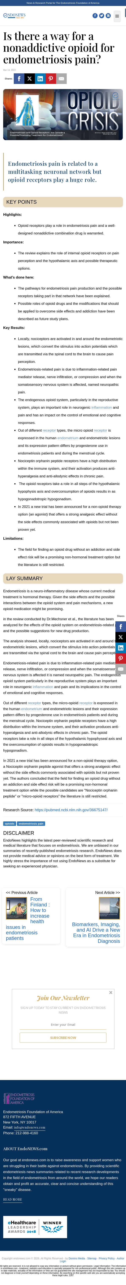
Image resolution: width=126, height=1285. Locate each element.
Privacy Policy (107, 1258)
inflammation (101, 408)
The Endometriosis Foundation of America (77, 3)
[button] (63, 998)
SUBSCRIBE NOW (63, 1038)
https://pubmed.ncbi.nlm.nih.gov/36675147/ (71, 810)
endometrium (67, 438)
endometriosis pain (31, 823)
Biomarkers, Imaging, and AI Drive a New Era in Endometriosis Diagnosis (96, 932)
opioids (9, 823)
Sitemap (92, 1258)
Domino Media (77, 1258)
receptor (49, 430)
